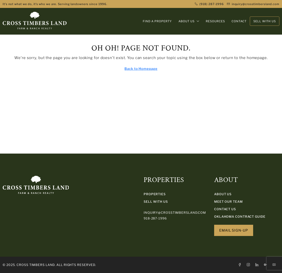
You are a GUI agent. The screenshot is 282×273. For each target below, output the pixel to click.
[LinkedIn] (257, 265)
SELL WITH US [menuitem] (264, 21)
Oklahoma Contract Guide (239, 216)
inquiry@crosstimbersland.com (175, 212)
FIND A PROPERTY (157, 21)
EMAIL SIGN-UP (233, 230)
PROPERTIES (155, 194)
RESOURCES (215, 21)
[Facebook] (240, 265)
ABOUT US (186, 21)
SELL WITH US (156, 201)
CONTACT (239, 21)
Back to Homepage (140, 69)
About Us (223, 194)
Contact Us (225, 209)
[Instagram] (249, 265)
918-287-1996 (155, 218)
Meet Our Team (228, 201)
